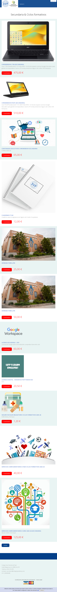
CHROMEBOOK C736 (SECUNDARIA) (13, 64)
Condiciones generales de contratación (25, 579)
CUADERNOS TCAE (7, 215)
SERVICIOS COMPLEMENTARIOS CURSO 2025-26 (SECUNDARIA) (21, 531)
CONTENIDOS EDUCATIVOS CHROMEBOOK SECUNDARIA (19, 148)
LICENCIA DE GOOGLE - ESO (10, 342)
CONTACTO (22, 4)
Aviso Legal (39, 579)
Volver (6, 545)
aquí (38, 590)
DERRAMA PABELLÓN (8, 263)
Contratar (7, 73)
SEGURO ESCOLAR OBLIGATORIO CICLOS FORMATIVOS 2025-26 (21, 415)
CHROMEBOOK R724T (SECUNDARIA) (13, 103)
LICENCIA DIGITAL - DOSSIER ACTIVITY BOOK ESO (17, 380)
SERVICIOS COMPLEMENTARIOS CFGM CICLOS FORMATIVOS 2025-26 (23, 467)
